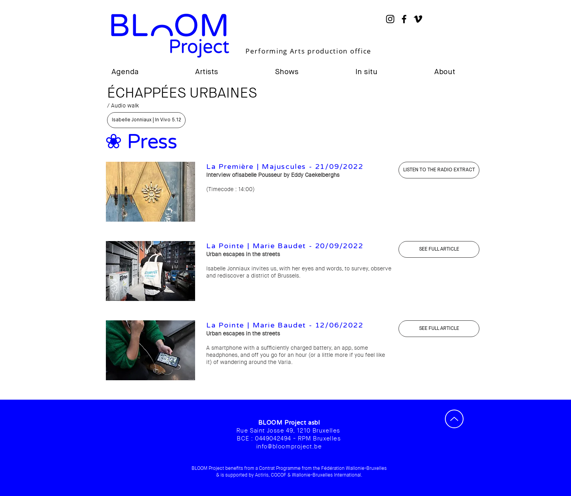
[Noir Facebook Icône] (404, 19)
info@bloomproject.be (289, 446)
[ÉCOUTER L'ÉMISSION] (439, 170)
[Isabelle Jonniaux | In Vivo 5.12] (146, 120)
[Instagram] (390, 19)
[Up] (454, 419)
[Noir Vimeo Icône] (417, 19)
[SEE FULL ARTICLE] (439, 249)
